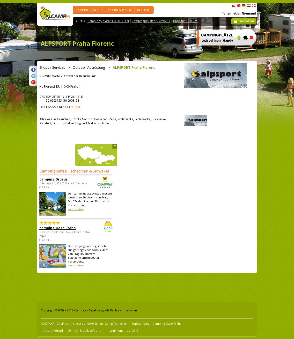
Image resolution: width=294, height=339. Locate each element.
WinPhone (117, 331)
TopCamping (140, 324)
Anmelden (247, 21)
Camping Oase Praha (167, 324)
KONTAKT (144, 10)
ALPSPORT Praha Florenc (77, 43)
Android (57, 331)
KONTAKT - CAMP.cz (54, 324)
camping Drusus (62, 179)
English (239, 6)
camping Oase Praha (62, 228)
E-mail (76, 107)
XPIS (135, 331)
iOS (68, 331)
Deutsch (244, 6)
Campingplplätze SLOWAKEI (151, 21)
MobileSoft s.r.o (91, 331)
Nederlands (249, 6)
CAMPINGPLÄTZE (88, 10)
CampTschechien (116, 324)
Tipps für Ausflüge (118, 10)
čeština (233, 6)
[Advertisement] (277, 148)
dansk (254, 6)
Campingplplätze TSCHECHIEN (108, 21)
